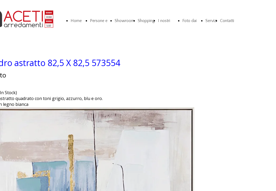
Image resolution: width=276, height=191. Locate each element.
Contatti (227, 20)
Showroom (125, 20)
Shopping (146, 20)
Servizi (211, 20)
